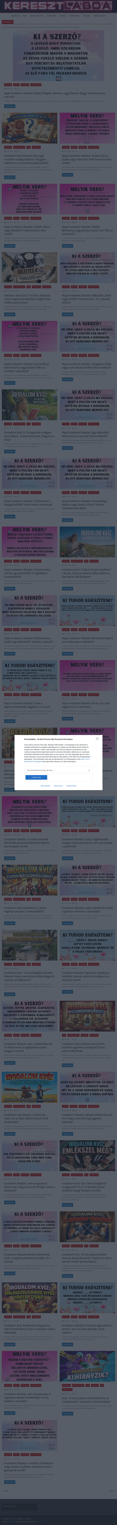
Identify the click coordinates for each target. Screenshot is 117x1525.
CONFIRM (36, 777)
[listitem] (58, 770)
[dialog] (58, 762)
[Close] (98, 739)
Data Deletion (45, 786)
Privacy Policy (71, 786)
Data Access (58, 786)
